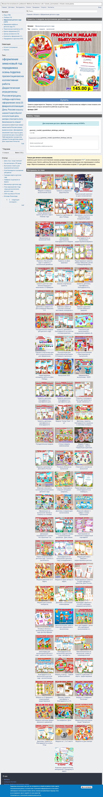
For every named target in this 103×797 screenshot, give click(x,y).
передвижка (10, 67)
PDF (83, 160)
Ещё (22, 143)
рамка (21, 139)
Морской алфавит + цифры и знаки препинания (84, 512)
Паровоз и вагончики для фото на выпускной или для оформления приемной (44, 354)
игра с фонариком (16, 130)
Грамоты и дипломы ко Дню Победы (64, 216)
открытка (16, 133)
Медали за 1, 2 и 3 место (64, 741)
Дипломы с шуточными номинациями (64, 603)
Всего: (17, 152)
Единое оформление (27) (11, 31)
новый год (15, 63)
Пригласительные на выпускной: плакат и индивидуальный (83, 653)
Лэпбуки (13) (8, 17)
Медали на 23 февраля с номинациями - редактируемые (44, 699)
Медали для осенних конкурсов (44, 603)
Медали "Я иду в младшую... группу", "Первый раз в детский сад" (84, 446)
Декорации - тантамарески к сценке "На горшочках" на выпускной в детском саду (44, 535)
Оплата (28, 7)
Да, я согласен (86, 787)
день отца (15, 135)
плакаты (19, 110)
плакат (18, 122)
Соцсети (43, 7)
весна (20, 76)
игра (13, 95)
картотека (15, 99)
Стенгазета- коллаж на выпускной (84, 468)
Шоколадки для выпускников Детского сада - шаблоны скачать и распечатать (44, 653)
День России (8, 109)
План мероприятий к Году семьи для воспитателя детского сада (12, 189)
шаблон (20, 135)
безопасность (8, 122)
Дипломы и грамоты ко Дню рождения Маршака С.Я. (44, 308)
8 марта (12, 113)
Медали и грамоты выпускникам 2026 (44, 191)
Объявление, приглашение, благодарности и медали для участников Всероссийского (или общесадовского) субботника (64, 240)
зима (5, 63)
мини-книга (6, 127)
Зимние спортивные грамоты (64, 284)
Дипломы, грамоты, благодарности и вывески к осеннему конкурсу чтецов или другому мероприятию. (84, 423)
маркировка (9, 137)
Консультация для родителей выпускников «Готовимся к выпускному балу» (64, 354)
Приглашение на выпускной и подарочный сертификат (84, 535)
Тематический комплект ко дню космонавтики (83, 195)
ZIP (78, 164)
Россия (14, 127)
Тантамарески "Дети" (64, 720)
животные (14, 125)
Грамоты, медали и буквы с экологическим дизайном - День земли (64, 535)
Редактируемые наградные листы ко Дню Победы (45, 377)
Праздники (35, 7)
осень (6, 72)
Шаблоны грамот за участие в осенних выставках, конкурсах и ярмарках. (64, 308)
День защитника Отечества (11, 141)
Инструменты (20, 7)
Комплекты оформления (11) (13, 36)
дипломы (16, 139)
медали (42, 29)
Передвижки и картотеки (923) (13, 39)
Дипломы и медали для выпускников (64, 512)
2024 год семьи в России (12, 194)
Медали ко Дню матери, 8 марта (64, 580)
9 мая (11, 133)
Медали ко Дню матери (84, 741)
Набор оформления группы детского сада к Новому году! (44, 214)
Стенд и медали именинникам (64, 445)
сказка (19, 127)
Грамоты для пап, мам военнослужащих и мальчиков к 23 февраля (44, 285)
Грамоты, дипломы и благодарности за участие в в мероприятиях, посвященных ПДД (64, 331)
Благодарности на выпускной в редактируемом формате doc (84, 240)
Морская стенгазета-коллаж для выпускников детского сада (45, 489)
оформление (10, 59)
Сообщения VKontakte (10, 782)
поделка (15, 72)
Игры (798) (7, 15)
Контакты (51, 7)
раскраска (6, 125)
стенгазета (14, 119)
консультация (8, 116)
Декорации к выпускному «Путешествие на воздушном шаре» (84, 217)
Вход (99, 7)
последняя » (13, 202)
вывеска (5, 130)
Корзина (6, 50)
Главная (4, 7)
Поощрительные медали (44, 444)
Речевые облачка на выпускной (64, 468)
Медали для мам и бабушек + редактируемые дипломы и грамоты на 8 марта (84, 558)
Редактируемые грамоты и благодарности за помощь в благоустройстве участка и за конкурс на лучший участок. (84, 490)
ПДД (3, 137)
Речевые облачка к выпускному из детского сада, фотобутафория (44, 630)
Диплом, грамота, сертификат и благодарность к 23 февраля (64, 699)
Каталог (36, 14)
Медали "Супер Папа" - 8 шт (64, 422)
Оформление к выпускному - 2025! (84, 376)
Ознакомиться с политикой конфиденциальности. (25, 795)
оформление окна (11, 102)
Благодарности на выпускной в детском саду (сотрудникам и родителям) (64, 558)
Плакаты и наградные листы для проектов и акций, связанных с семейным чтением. (84, 400)
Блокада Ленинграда (10, 196)
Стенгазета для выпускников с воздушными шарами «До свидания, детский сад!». (84, 331)
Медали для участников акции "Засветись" (83, 721)
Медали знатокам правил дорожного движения (45, 721)
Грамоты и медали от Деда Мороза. (64, 191)
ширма (5, 113)
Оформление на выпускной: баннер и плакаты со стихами (44, 512)
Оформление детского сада (49, 14)
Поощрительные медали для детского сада (44, 330)
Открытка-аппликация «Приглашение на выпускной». (84, 354)
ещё (22, 205)
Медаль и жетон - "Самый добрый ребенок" (64, 675)
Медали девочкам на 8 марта (44, 580)
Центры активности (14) (11, 34)
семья (21, 125)
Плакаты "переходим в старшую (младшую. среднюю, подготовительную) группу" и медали (64, 490)
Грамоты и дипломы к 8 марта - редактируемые (83, 675)
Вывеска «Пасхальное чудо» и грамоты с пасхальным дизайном (44, 262)
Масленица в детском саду (12, 184)
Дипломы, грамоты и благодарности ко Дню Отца (44, 743)
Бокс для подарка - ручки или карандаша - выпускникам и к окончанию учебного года (84, 627)
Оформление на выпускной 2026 (44, 239)
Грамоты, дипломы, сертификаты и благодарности (44, 423)
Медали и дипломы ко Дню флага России (44, 468)
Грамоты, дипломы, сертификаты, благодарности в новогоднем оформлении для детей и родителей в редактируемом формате (84, 285)
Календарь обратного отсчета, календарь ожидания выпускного (84, 604)
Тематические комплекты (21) (13, 29)
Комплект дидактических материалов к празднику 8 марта (64, 769)
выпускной (50, 29)
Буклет (19, 113)
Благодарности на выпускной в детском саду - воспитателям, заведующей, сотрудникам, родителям (44, 676)
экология (5, 133)
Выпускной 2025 (64, 375)
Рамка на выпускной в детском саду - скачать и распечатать (44, 558)
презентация (9, 76)
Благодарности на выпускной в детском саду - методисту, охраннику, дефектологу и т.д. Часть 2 (64, 653)
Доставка (11, 7)
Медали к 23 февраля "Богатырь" (83, 698)
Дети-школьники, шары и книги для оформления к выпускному (64, 627)
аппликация (17, 106)
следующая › (16, 200)
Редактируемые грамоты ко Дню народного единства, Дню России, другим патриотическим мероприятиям (84, 581)
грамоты (35, 29)
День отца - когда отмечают (13, 161)
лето (21, 119)
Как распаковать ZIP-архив (12, 163)
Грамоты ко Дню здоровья (64, 262)
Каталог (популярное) (10, 47)
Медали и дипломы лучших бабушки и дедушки (84, 308)
